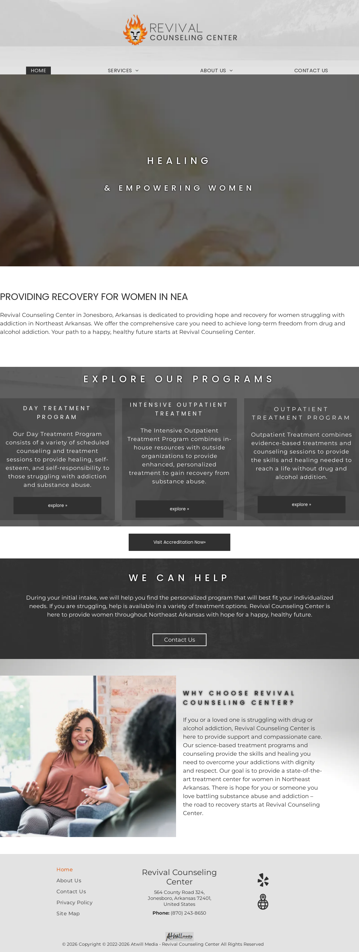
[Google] (263, 903)
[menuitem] (38, 70)
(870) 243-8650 (188, 913)
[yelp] (263, 881)
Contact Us (179, 639)
